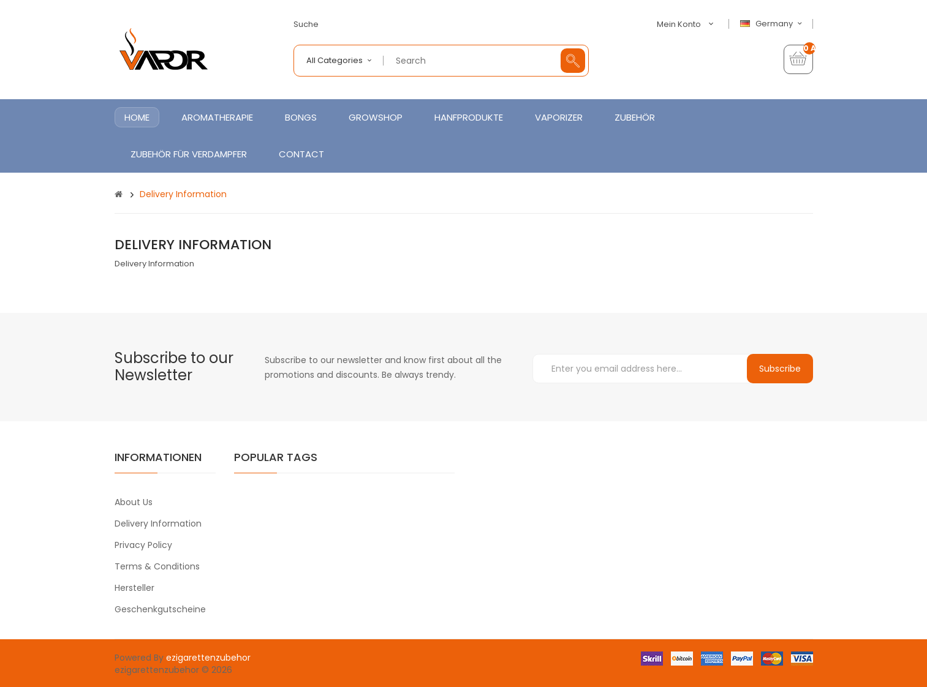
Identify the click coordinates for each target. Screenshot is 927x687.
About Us (134, 502)
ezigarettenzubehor (208, 657)
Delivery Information (183, 194)
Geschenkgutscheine (160, 609)
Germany (772, 23)
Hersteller (134, 588)
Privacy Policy (143, 545)
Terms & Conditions (157, 566)
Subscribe (780, 368)
